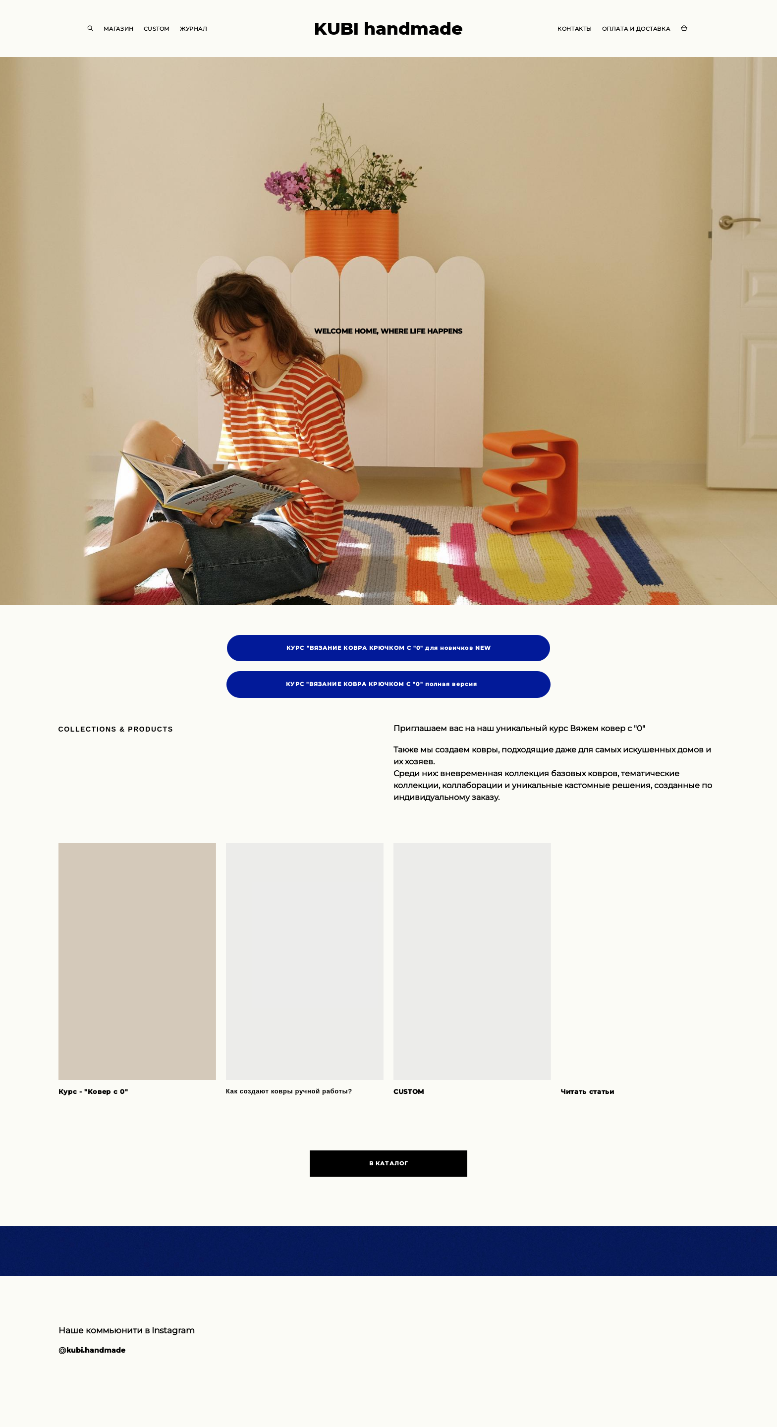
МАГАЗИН (119, 28)
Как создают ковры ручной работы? (289, 1091)
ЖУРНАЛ (193, 28)
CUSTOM (157, 28)
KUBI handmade (388, 28)
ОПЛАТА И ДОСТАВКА (636, 28)
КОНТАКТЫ (574, 28)
